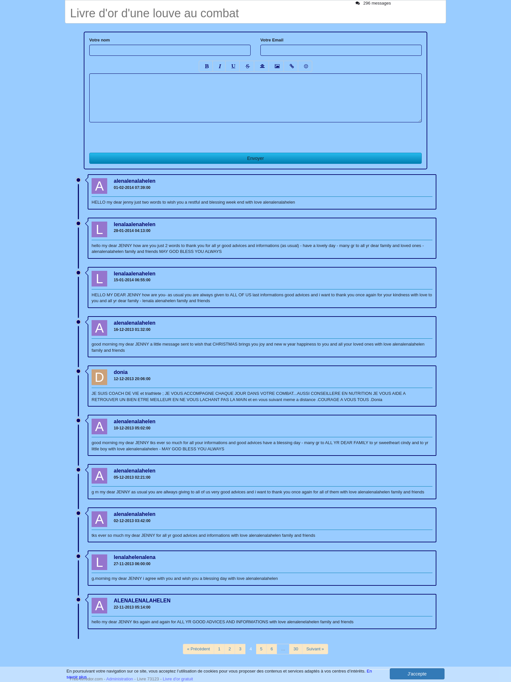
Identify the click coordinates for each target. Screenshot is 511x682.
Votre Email (272, 40)
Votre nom (99, 40)
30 (295, 648)
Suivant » (315, 648)
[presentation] (138, 135)
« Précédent (198, 648)
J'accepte (417, 673)
